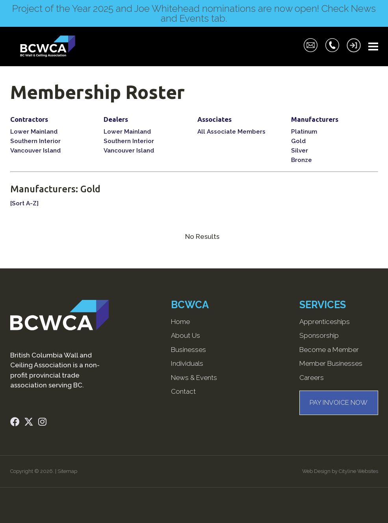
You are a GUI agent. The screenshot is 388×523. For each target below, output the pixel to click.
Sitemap (67, 471)
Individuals (187, 363)
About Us (185, 335)
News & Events (194, 378)
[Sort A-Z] (24, 203)
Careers (311, 378)
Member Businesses (330, 363)
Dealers (116, 119)
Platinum (304, 131)
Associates (214, 119)
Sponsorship (319, 335)
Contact (183, 391)
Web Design (316, 471)
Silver (299, 150)
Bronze (301, 160)
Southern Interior (35, 141)
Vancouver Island (35, 150)
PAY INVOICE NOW (339, 402)
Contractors (29, 119)
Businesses (188, 350)
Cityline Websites (358, 471)
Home (180, 322)
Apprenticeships (324, 322)
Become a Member (329, 350)
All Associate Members (231, 131)
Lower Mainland (34, 131)
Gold (298, 141)
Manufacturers (314, 119)
